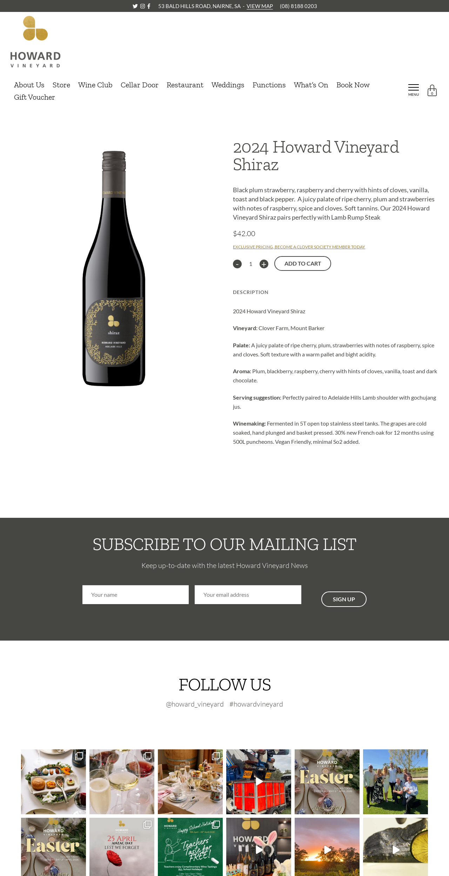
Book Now (353, 84)
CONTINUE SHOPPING (40, 117)
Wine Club (95, 84)
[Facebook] (148, 6)
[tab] (251, 290)
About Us (29, 84)
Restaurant (185, 84)
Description (251, 292)
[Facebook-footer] (241, 722)
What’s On (311, 84)
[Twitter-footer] (211, 722)
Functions (269, 84)
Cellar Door (140, 84)
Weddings (228, 84)
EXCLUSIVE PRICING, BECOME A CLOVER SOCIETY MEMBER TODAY (299, 246)
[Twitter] (136, 6)
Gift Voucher (34, 97)
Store (61, 84)
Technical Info (303, 292)
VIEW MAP (260, 6)
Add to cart (302, 263)
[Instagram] (143, 6)
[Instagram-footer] (227, 722)
